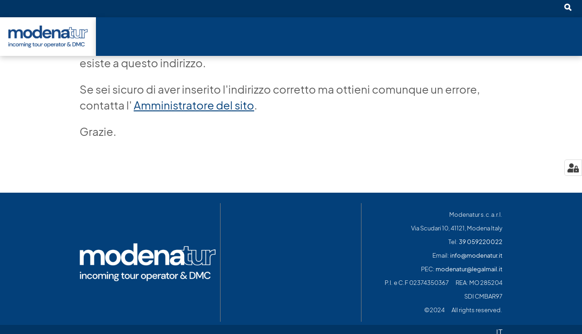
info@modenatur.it (476, 255)
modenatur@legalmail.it (469, 269)
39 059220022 (480, 242)
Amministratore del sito (194, 105)
